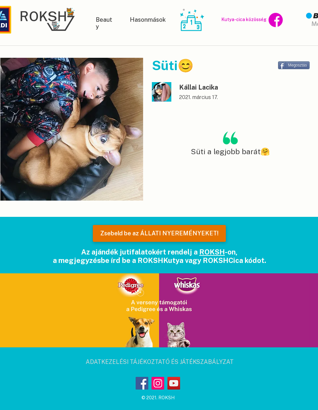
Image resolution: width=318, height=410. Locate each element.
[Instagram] (158, 383)
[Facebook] (142, 383)
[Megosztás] (294, 65)
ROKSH (212, 252)
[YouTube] (173, 383)
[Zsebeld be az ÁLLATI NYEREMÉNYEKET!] (159, 233)
